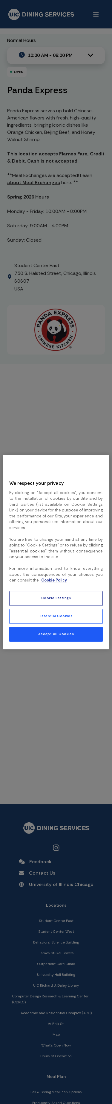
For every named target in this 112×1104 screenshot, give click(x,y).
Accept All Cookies (56, 634)
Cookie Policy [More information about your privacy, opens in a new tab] (54, 580)
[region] (56, 552)
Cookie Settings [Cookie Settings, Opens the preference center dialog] (56, 598)
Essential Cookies (56, 616)
